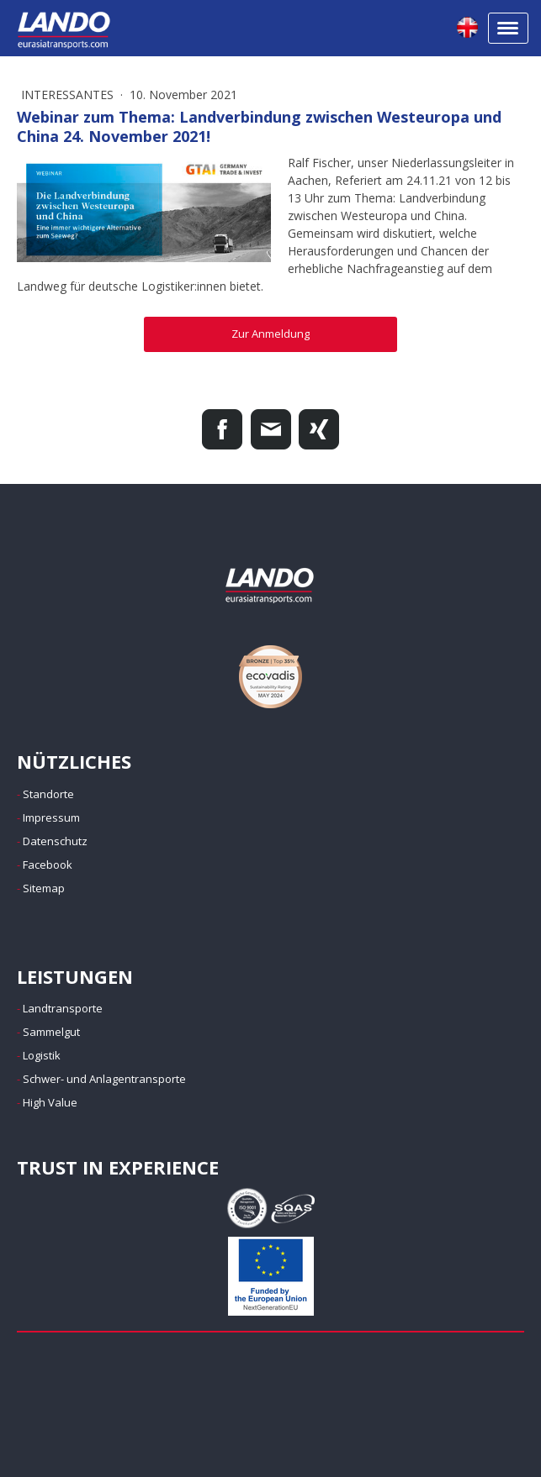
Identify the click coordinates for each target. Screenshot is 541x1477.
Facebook (47, 864)
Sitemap (44, 888)
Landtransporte (63, 1008)
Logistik (42, 1055)
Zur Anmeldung (270, 333)
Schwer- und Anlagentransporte (104, 1078)
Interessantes (69, 94)
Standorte (48, 794)
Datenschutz (55, 841)
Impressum (51, 817)
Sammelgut (51, 1031)
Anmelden (47, 1440)
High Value (50, 1102)
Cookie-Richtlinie (206, 1403)
